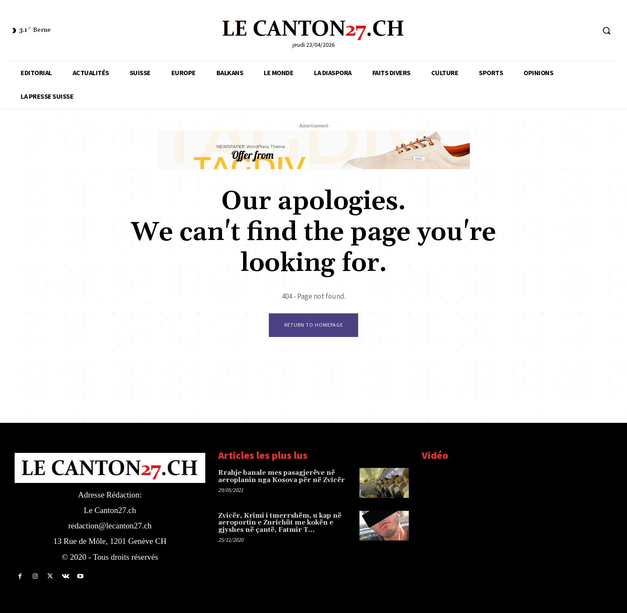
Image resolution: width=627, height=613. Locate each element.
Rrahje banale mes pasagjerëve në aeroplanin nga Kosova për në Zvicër (281, 476)
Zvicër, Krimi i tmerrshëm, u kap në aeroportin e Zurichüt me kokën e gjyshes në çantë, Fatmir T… (279, 523)
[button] (606, 30)
